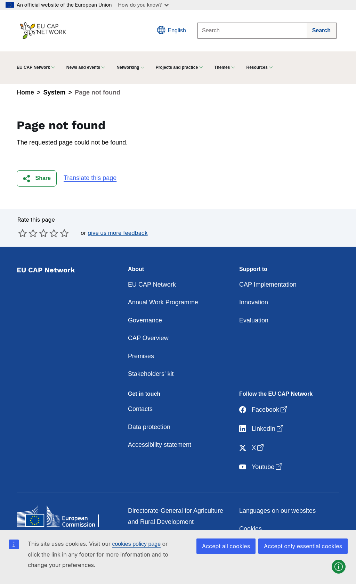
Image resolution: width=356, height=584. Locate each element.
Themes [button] (222, 67)
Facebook (263, 410)
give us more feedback (118, 232)
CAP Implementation (268, 284)
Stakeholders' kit (151, 373)
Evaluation (253, 320)
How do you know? (143, 5)
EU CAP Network (152, 284)
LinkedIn (261, 429)
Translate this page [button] (90, 177)
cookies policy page (136, 544)
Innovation (253, 302)
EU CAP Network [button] (33, 67)
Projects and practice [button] (177, 67)
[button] (37, 178)
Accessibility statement (159, 444)
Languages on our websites (277, 510)
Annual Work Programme (163, 302)
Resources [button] (257, 67)
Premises (141, 356)
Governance (145, 320)
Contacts (140, 408)
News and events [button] (83, 67)
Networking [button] (127, 67)
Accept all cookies (226, 546)
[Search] (252, 31)
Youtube (261, 467)
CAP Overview (148, 338)
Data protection (149, 426)
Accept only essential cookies (303, 546)
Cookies (250, 528)
